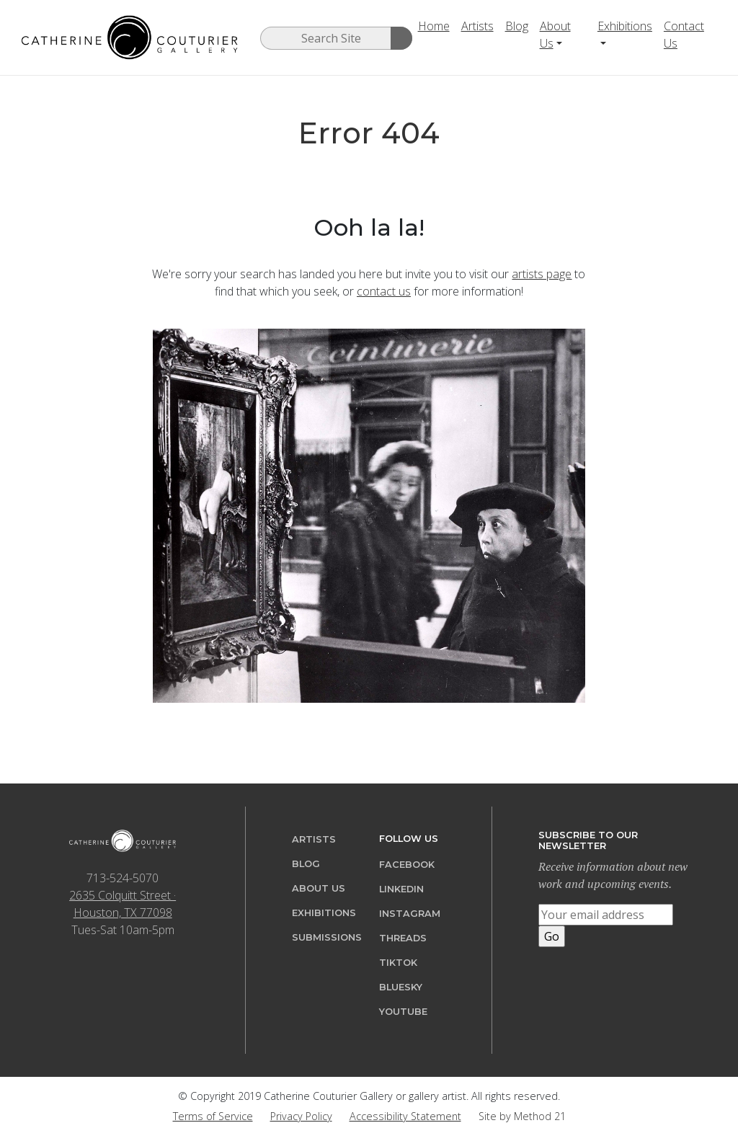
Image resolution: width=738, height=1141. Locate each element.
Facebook (407, 864)
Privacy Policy (301, 1116)
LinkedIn (401, 889)
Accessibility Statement (405, 1116)
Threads (403, 938)
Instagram (409, 913)
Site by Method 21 (522, 1116)
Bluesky (400, 987)
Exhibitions (624, 26)
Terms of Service (213, 1116)
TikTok (398, 962)
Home (434, 26)
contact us (384, 291)
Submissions (327, 937)
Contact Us (684, 34)
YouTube (403, 1011)
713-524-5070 (122, 878)
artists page (542, 274)
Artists (477, 26)
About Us (555, 34)
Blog (516, 26)
